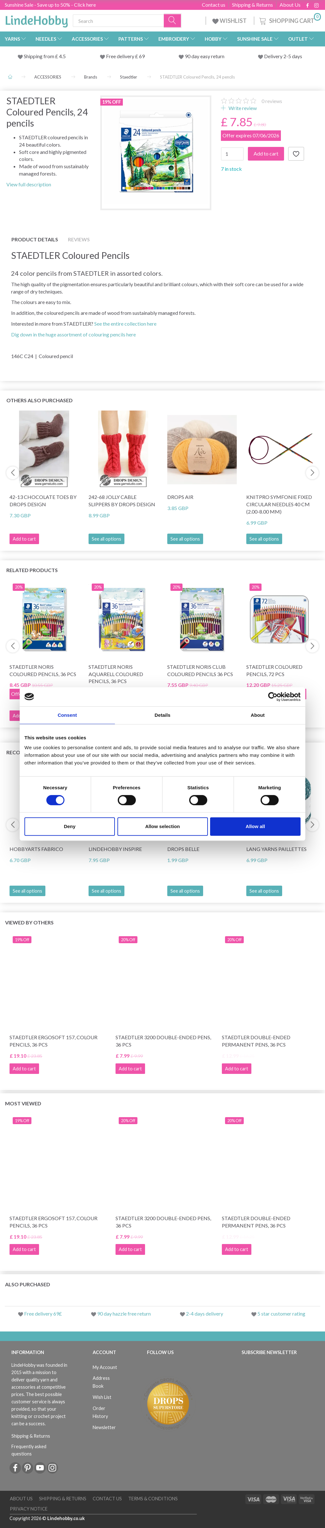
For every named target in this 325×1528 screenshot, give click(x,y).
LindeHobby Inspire (115, 849)
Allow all (255, 826)
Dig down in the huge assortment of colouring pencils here (73, 334)
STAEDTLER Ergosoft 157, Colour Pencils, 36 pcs (53, 1040)
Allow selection (162, 826)
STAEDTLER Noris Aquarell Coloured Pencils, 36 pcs (116, 674)
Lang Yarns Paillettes (276, 849)
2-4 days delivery (204, 1313)
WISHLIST (230, 20)
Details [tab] (162, 715)
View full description (28, 184)
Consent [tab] (67, 715)
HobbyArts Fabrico (36, 849)
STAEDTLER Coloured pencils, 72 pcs (274, 670)
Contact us (213, 5)
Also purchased (27, 1284)
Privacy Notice (29, 1508)
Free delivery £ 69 (125, 56)
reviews (272, 101)
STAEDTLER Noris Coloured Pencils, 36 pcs (43, 670)
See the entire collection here (125, 324)
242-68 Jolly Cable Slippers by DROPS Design (122, 500)
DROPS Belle (183, 849)
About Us (290, 5)
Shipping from (39, 56)
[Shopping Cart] (289, 20)
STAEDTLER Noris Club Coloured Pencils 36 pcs (200, 670)
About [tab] (258, 715)
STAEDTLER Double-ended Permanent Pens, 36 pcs (256, 1040)
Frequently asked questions (28, 1450)
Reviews (79, 239)
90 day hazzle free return (124, 1313)
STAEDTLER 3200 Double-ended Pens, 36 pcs (163, 1040)
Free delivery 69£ (43, 1313)
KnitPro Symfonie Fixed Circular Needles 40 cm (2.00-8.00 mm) (279, 504)
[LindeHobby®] (36, 19)
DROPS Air (180, 497)
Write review (242, 108)
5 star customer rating (281, 1313)
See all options (106, 539)
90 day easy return (204, 56)
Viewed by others (29, 922)
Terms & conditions (153, 1498)
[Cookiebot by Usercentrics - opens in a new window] (273, 697)
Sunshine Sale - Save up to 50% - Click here (50, 5)
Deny (70, 826)
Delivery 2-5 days (283, 56)
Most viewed (23, 1103)
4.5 (62, 56)
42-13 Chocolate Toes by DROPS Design (43, 500)
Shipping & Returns (252, 5)
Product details (34, 239)
